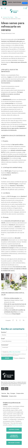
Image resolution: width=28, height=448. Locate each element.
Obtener (25, 3)
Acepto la (10, 352)
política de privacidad (14, 352)
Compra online (20, 393)
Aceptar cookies (14, 429)
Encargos (12, 393)
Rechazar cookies (14, 442)
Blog (16, 17)
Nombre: (4, 332)
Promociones (4, 396)
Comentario (4, 345)
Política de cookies (17, 425)
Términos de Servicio (15, 355)
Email (3, 338)
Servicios (3, 393)
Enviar (7, 358)
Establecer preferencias (14, 436)
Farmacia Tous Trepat (8, 17)
